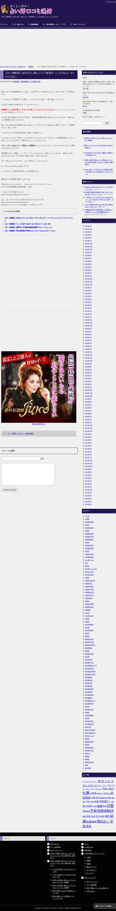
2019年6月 (88, 372)
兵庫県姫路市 (89, 534)
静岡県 (87, 759)
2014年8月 (88, 495)
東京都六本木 (89, 663)
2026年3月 (88, 226)
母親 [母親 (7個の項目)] (84, 816)
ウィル (85, 106)
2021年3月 (88, 311)
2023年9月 (88, 287)
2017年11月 (88, 428)
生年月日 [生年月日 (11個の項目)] (95, 816)
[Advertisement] (58, 46)
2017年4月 (88, 449)
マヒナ (85, 77)
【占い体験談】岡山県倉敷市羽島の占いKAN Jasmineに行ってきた (29, 231)
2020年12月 (88, 320)
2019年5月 (88, 375)
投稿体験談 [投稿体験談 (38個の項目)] (105, 811)
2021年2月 (88, 314)
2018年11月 (88, 393)
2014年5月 (88, 501)
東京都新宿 (88, 677)
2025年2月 (88, 238)
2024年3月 (88, 270)
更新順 (88, 864)
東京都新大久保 (90, 674)
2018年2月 (88, 419)
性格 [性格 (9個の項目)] (105, 806)
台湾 (86, 563)
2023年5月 (88, 299)
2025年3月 (88, 235)
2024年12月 (88, 243)
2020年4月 (88, 343)
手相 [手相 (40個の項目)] (93, 811)
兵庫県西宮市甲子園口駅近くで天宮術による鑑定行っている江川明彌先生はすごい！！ (99, 212)
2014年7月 (88, 498)
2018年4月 (88, 413)
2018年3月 (88, 416)
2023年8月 (88, 290)
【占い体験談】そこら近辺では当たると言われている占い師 (27, 224)
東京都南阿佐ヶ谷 (91, 665)
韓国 (86, 765)
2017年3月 (88, 451)
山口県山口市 (89, 616)
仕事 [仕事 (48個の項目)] (86, 793)
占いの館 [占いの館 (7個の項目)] (103, 793)
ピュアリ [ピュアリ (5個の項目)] (92, 789)
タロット (20, 434)
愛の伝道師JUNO (38, 424)
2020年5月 (88, 340)
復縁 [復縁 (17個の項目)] (99, 806)
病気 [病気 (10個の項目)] (102, 816)
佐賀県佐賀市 (89, 528)
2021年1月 (88, 317)
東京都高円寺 (89, 704)
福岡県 (87, 739)
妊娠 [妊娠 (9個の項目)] (102, 798)
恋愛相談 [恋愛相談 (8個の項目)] (86, 811)
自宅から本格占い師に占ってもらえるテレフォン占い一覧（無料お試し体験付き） (62, 856)
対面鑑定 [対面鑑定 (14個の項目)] (104, 801)
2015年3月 (88, 484)
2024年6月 (88, 261)
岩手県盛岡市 (89, 630)
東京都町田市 (89, 689)
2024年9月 (88, 252)
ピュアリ (85, 97)
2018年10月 (88, 396)
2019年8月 (88, 366)
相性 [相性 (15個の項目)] (107, 816)
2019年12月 (88, 355)
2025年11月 (88, 229)
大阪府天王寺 (89, 589)
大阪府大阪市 (89, 586)
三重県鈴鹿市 (89, 522)
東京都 (87, 657)
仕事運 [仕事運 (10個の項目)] (93, 793)
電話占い (88, 753)
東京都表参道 (89, 695)
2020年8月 (88, 331)
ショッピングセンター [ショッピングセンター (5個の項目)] (90, 781)
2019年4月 (88, 378)
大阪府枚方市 (89, 592)
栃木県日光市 (89, 709)
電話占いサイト (91, 867)
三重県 (87, 519)
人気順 (88, 857)
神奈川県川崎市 (90, 730)
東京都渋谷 (88, 683)
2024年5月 (88, 264)
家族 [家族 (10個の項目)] (97, 801)
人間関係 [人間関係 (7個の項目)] (110, 789)
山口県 (87, 613)
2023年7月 (88, 293)
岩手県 (87, 627)
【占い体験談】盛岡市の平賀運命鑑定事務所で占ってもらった (28, 227)
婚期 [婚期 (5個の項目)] (112, 798)
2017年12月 (88, 425)
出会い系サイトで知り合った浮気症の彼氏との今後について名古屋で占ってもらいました (99, 172)
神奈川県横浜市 (90, 733)
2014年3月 (88, 504)
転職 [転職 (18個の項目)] (89, 821)
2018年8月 (88, 402)
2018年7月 (88, 405)
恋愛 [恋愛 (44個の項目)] (110, 806)
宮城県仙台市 (89, 607)
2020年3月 (88, 346)
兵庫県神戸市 (89, 537)
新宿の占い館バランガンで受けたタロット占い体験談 (99, 139)
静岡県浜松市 (89, 762)
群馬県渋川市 (89, 750)
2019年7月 (88, 369)
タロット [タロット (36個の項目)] (104, 781)
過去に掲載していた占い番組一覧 (97, 888)
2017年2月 (88, 454)
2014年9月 (88, 492)
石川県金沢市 (35, 82)
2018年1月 (88, 422)
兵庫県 (87, 531)
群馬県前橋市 (89, 748)
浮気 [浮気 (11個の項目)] (88, 816)
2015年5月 (88, 478)
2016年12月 (88, 460)
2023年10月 (88, 284)
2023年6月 (88, 296)
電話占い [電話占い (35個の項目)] (103, 821)
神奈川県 (88, 727)
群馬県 (87, 745)
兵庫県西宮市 (89, 539)
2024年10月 (88, 249)
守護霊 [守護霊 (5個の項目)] (92, 802)
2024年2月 (88, 273)
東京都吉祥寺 (89, 668)
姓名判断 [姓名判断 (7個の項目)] (107, 798)
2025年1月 (88, 240)
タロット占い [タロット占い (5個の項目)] (102, 785)
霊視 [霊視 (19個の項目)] (88, 826)
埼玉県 (87, 566)
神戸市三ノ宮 (89, 736)
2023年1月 (88, 302)
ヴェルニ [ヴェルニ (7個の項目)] (98, 789)
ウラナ (85, 112)
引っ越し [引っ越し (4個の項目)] (111, 801)
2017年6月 (88, 443)
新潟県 (87, 651)
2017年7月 (88, 440)
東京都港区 (88, 686)
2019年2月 (88, 384)
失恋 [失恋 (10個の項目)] (97, 798)
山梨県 (87, 622)
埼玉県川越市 (89, 575)
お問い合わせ (54, 844)
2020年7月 (88, 334)
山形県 (87, 619)
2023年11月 (88, 282)
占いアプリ (90, 873)
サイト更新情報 (55, 847)
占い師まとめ (19, 24)
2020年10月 (88, 325)
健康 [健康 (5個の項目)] (98, 793)
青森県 (87, 756)
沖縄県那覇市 (89, 715)
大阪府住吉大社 (90, 580)
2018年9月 (88, 399)
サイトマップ (111, 2)
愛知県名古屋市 (90, 645)
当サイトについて (79, 24)
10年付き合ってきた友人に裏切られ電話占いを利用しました (99, 154)
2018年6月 (88, 407)
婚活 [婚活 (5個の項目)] (84, 802)
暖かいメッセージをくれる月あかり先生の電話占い (99, 146)
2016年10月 (88, 466)
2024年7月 (88, 258)
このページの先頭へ (105, 906)
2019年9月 (88, 364)
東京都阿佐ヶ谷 (90, 701)
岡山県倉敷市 (89, 624)
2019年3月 (88, 381)
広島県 (87, 633)
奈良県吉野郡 (89, 604)
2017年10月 (88, 431)
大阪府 (87, 578)
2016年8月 (88, 472)
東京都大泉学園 (90, 671)
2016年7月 (88, 475)
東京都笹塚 (88, 692)
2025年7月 (88, 232)
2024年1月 (88, 276)
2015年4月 (88, 481)
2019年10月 (88, 361)
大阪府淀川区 (89, 595)
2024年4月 (88, 267)
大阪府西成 (88, 598)
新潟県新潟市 (89, 654)
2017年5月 (88, 446)
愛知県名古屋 (89, 642)
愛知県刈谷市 (89, 639)
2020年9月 (88, 328)
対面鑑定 (16, 82)
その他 (87, 516)
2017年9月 (88, 434)
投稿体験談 (34, 24)
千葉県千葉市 (89, 554)
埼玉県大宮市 (89, 572)
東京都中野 (88, 660)
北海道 (87, 542)
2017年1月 (88, 457)
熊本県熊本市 (89, 721)
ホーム (5, 24)
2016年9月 (88, 469)
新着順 (88, 860)
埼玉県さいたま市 (91, 569)
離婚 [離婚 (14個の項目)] (94, 821)
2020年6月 (88, 337)
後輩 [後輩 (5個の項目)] (95, 806)
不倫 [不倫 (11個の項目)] (104, 789)
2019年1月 (88, 387)
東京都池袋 (88, 680)
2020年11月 (88, 323)
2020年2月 (88, 349)
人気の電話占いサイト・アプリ (55, 24)
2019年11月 (88, 358)
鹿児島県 (88, 768)
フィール (85, 88)
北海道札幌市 (89, 548)
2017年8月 (88, 437)
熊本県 (87, 718)
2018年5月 (88, 410)
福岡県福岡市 (89, 742)
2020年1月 (88, 352)
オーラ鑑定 (12, 434)
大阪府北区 (88, 583)
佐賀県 (87, 525)
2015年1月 (88, 487)
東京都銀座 (88, 698)
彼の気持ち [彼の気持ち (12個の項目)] (88, 806)
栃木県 (87, 706)
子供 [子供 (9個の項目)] (88, 802)
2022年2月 (88, 305)
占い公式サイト (91, 870)
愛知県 (87, 636)
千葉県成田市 (89, 557)
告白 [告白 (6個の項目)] (108, 793)
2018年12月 (88, 390)
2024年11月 (88, 246)
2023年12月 (88, 279)
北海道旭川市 (89, 545)
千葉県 (87, 551)
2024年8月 (88, 255)
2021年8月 (88, 308)
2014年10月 (88, 490)
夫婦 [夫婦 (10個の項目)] (93, 798)
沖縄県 (87, 712)
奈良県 (87, 601)
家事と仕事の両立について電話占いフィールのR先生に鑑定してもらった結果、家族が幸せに (99, 162)
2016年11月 (88, 463)
